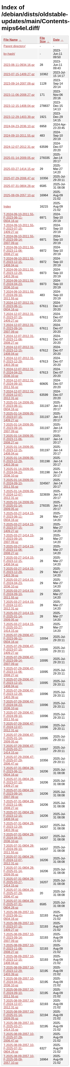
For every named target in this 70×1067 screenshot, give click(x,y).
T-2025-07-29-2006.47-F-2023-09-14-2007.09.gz (19, 661)
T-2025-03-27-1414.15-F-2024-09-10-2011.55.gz (19, 594)
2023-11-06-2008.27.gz (19, 94)
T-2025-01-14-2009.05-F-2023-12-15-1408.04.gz (19, 450)
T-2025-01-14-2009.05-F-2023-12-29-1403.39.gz (19, 461)
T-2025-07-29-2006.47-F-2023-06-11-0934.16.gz (19, 638)
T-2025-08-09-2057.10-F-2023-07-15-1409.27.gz (19, 926)
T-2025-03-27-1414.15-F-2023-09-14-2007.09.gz (19, 539)
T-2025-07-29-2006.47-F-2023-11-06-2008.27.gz (19, 672)
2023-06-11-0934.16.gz (19, 64)
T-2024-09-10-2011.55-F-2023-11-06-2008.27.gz (19, 251)
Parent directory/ (14, 46)
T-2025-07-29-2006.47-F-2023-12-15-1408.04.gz (19, 683)
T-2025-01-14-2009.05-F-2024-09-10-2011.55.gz (19, 483)
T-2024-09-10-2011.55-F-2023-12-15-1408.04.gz (19, 262)
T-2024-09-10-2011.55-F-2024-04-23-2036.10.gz (19, 284)
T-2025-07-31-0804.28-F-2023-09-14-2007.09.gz (19, 794)
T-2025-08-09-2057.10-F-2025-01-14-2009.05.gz (19, 1015)
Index (7, 206)
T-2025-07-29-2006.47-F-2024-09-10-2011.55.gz (19, 716)
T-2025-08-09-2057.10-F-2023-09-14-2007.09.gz (19, 938)
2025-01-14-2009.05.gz (19, 157)
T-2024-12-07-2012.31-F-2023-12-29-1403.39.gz (19, 361)
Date (56, 39)
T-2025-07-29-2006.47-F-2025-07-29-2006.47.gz (19, 760)
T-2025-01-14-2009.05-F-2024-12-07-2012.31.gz (19, 495)
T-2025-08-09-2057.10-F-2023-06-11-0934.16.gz (19, 915)
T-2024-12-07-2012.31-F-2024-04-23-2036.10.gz (19, 373)
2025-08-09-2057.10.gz (19, 195)
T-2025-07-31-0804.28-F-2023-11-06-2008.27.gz (19, 805)
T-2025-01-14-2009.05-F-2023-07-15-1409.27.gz (19, 417)
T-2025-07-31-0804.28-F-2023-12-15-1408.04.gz (19, 816)
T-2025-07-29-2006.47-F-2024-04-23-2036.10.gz (19, 705)
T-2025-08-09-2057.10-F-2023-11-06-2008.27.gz (19, 949)
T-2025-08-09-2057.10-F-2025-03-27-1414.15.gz (19, 1026)
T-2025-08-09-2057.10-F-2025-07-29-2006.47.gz (19, 1037)
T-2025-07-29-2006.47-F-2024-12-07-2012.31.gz (19, 727)
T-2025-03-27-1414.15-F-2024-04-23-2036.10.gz (19, 583)
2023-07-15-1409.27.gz (19, 74)
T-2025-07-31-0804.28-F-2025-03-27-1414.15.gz (19, 882)
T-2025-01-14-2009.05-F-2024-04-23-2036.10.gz (19, 472)
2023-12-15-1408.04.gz (19, 105)
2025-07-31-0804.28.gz (19, 186)
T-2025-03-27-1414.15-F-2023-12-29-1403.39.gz (19, 572)
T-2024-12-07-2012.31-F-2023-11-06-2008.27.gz (19, 339)
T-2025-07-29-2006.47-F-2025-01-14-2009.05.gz (19, 738)
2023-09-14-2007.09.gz (19, 83)
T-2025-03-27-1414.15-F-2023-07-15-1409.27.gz (19, 528)
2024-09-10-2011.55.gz (19, 135)
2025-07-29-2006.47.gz (19, 178)
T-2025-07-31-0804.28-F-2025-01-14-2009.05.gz (19, 871)
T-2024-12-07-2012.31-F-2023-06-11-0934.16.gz (19, 306)
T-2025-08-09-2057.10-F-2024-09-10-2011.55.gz (19, 993)
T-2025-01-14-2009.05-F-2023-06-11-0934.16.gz (19, 406)
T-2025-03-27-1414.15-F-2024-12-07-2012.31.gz (19, 605)
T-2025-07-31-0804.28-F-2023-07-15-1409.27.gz (19, 782)
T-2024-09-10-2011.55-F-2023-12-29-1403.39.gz (19, 273)
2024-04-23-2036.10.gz (19, 126)
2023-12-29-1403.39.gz (19, 116)
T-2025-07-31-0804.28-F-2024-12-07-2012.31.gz (19, 860)
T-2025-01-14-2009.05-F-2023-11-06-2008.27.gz (19, 439)
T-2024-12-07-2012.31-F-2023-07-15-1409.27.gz (19, 317)
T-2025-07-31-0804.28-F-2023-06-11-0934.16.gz (19, 771)
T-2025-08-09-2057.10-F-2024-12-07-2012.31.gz (19, 1004)
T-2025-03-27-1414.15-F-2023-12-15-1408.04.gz (19, 561)
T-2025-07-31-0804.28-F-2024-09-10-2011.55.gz (19, 849)
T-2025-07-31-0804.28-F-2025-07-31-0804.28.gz (19, 904)
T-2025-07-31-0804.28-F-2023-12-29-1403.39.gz (19, 827)
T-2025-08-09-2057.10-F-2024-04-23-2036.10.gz (19, 982)
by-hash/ (9, 53)
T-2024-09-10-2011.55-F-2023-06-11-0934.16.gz (19, 218)
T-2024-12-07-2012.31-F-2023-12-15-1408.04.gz (19, 350)
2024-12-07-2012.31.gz (19, 146)
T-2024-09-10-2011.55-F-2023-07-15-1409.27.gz (19, 229)
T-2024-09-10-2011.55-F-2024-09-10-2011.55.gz (19, 295)
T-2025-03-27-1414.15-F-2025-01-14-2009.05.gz (19, 616)
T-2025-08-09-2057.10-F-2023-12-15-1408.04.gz (19, 960)
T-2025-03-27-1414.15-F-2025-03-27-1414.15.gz (19, 627)
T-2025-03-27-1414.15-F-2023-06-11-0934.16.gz (19, 517)
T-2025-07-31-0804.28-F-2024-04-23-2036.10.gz (19, 838)
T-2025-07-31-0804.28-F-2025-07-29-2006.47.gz (19, 893)
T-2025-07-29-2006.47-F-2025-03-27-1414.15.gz (19, 749)
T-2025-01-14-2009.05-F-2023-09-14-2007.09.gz (19, 428)
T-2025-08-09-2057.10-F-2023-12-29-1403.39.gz (19, 971)
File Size (43, 39)
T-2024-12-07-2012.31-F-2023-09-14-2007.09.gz (19, 328)
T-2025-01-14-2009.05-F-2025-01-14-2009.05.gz (19, 506)
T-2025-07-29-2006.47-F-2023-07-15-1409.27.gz (19, 649)
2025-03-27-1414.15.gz (19, 169)
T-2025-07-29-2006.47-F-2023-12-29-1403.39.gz (19, 694)
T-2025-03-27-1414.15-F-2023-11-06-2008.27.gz (19, 550)
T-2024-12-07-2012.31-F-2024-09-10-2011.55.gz (19, 384)
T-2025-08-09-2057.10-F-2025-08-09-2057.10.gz (19, 1059)
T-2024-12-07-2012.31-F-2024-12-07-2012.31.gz (19, 395)
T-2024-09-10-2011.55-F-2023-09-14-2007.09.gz (19, 240)
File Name (11, 39)
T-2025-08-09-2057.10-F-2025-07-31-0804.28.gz (19, 1048)
